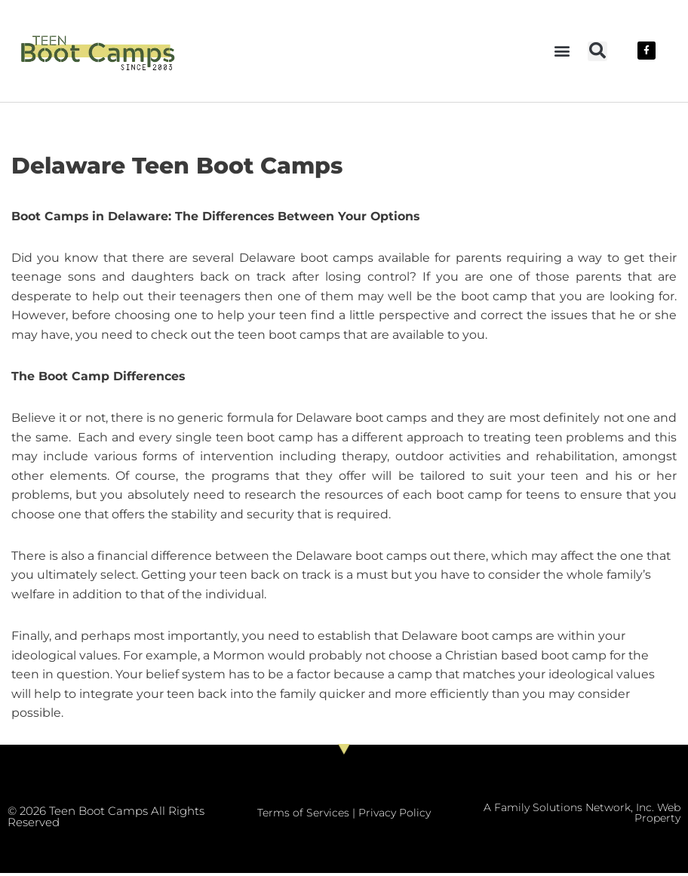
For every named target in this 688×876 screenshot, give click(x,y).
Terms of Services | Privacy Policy (344, 815)
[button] (561, 50)
